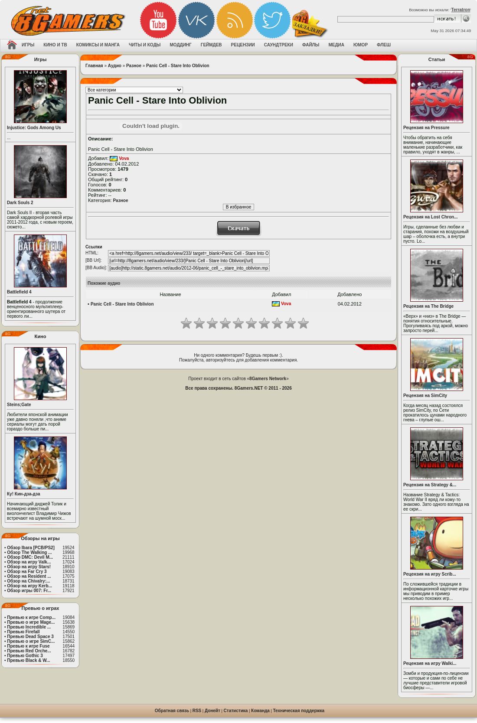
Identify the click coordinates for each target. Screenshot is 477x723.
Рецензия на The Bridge (428, 306)
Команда (260, 710)
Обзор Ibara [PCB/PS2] (31, 547)
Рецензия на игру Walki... (430, 663)
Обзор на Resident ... (29, 576)
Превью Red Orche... (29, 650)
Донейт (212, 710)
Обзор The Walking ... (29, 552)
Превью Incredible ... (29, 627)
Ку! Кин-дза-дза (23, 494)
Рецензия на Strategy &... (429, 484)
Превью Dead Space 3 (30, 636)
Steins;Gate (19, 404)
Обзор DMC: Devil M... (30, 557)
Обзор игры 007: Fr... (29, 590)
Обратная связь (172, 710)
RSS (197, 710)
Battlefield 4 (19, 292)
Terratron (460, 9)
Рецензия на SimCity (425, 395)
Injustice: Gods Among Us (34, 127)
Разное (133, 65)
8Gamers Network (267, 378)
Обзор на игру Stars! (29, 566)
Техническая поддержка (299, 710)
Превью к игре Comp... (31, 617)
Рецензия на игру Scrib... (429, 574)
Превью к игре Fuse (28, 646)
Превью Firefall (23, 631)
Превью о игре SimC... (31, 641)
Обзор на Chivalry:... (28, 581)
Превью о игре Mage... (31, 622)
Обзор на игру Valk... (29, 562)
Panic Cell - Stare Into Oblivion (177, 65)
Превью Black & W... (28, 660)
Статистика (236, 710)
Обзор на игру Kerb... (29, 585)
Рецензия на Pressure (426, 127)
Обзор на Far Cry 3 (26, 571)
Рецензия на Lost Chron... (430, 217)
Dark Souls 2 (20, 202)
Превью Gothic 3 (24, 655)
